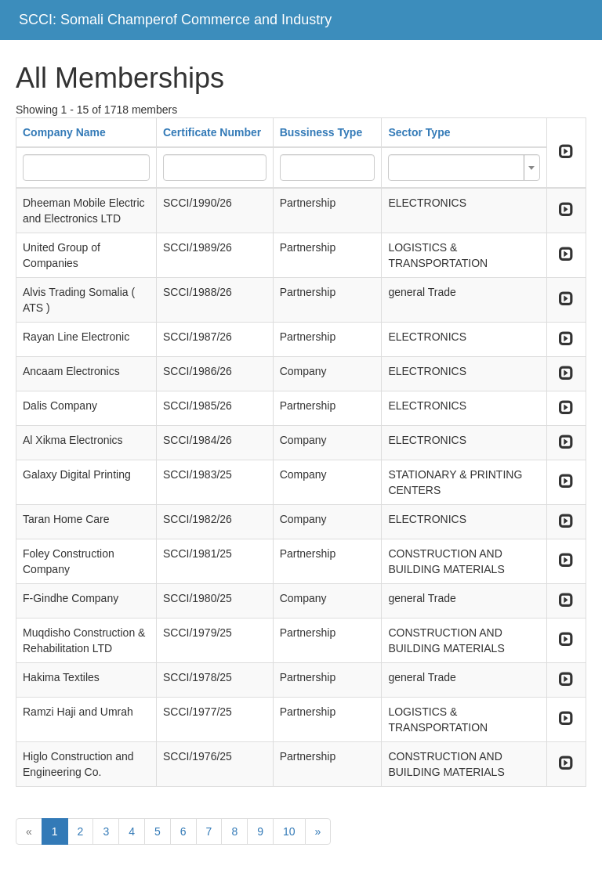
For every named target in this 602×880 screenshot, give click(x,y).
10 (289, 831)
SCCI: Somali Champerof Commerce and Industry (175, 19)
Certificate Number (212, 132)
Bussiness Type (321, 132)
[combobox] (463, 167)
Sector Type (419, 132)
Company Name (64, 132)
